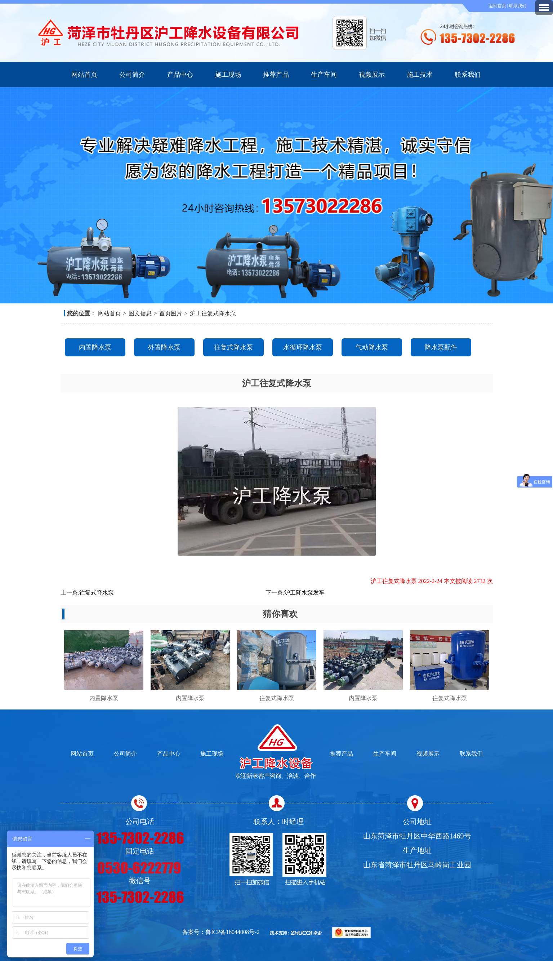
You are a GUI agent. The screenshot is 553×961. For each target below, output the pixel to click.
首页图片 (170, 313)
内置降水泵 (95, 347)
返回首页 (498, 5)
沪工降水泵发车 (304, 592)
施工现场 (228, 74)
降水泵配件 (441, 347)
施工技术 (420, 74)
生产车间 (324, 74)
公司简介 (132, 74)
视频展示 (372, 74)
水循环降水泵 (302, 347)
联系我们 (517, 5)
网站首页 (84, 74)
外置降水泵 (164, 347)
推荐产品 (276, 74)
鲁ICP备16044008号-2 (232, 932)
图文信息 (140, 313)
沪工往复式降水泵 (213, 313)
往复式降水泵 (233, 347)
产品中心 (180, 74)
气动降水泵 (372, 347)
